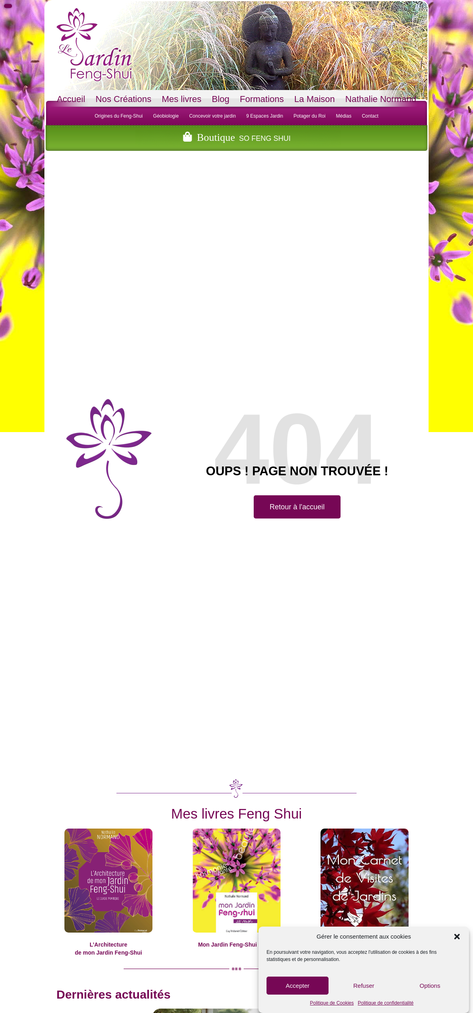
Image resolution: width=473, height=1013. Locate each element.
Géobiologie (166, 116)
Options (429, 985)
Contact (370, 116)
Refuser (364, 985)
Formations (262, 99)
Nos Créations (123, 99)
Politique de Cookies (332, 1003)
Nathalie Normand (380, 99)
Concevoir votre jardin (212, 116)
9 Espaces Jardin (264, 116)
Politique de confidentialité (385, 1003)
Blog (220, 99)
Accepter (297, 985)
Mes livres (181, 99)
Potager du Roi (309, 116)
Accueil (71, 99)
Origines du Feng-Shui (118, 116)
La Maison (314, 99)
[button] (457, 937)
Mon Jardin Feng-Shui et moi (236, 944)
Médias (343, 116)
